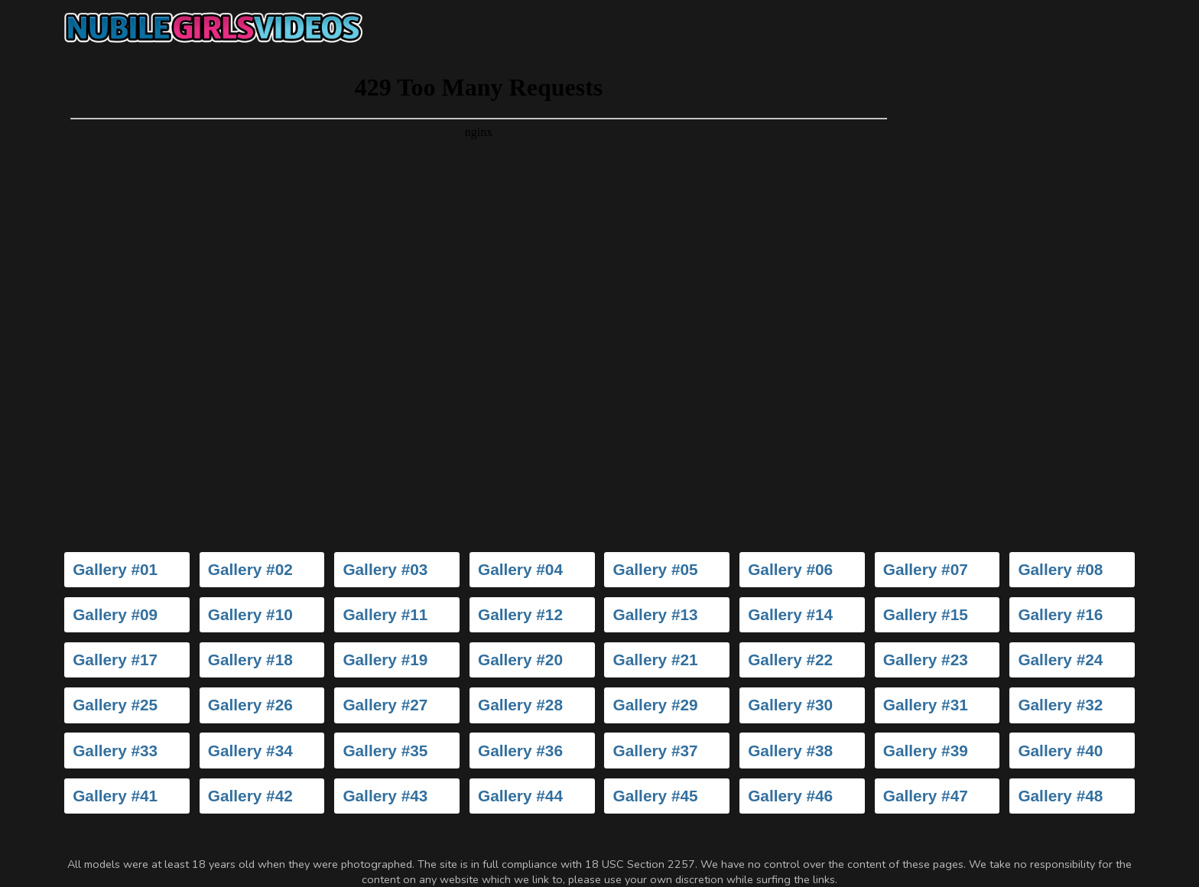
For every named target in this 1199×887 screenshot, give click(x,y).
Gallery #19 (385, 659)
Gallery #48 (1060, 795)
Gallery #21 (655, 659)
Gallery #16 (1060, 614)
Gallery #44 (520, 795)
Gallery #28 (520, 704)
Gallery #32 (1060, 704)
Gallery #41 (115, 795)
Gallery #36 (520, 750)
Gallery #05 (655, 569)
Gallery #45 (655, 795)
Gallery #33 (115, 750)
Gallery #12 (520, 614)
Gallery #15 (925, 614)
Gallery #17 (115, 659)
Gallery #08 (1060, 569)
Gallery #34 (250, 750)
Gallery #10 (250, 614)
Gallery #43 (385, 795)
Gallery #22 (790, 659)
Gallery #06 (790, 569)
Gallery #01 (115, 569)
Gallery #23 (925, 659)
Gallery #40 (1060, 750)
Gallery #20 (520, 659)
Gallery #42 (250, 795)
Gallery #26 (250, 704)
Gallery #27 (385, 704)
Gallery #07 (925, 569)
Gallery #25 (115, 704)
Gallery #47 (925, 795)
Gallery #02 (250, 569)
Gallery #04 (520, 569)
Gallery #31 (925, 704)
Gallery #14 (790, 614)
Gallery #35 (385, 750)
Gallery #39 (925, 750)
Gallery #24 (1060, 659)
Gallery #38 (790, 750)
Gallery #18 (250, 659)
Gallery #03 (385, 569)
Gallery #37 (655, 750)
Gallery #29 (655, 704)
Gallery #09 (115, 614)
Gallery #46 (790, 795)
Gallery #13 (655, 614)
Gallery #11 (385, 614)
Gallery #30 (790, 704)
